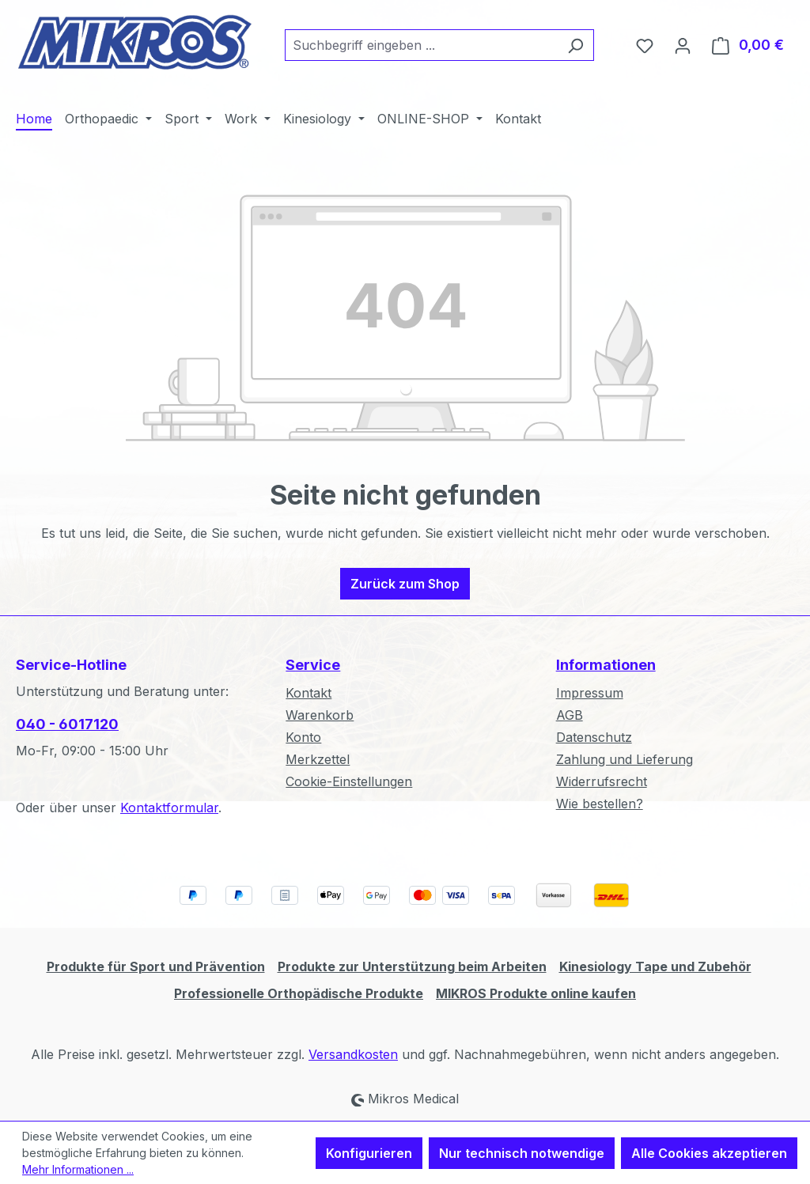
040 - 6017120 (67, 724)
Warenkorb (320, 715)
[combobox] (421, 45)
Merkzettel (318, 759)
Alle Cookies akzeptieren (709, 1153)
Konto (303, 737)
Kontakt (308, 693)
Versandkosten (353, 1054)
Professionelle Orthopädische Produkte (298, 993)
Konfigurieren (369, 1153)
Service (313, 664)
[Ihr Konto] (683, 45)
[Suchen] (575, 45)
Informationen (606, 664)
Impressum (589, 693)
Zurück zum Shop (405, 584)
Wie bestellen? (599, 803)
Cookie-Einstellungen (349, 781)
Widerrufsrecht (601, 781)
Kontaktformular (169, 807)
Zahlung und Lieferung (624, 759)
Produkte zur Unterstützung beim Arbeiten (412, 966)
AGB (569, 715)
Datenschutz (594, 737)
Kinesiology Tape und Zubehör (655, 966)
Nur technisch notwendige (521, 1153)
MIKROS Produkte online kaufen (536, 993)
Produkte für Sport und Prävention (156, 966)
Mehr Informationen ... (78, 1169)
